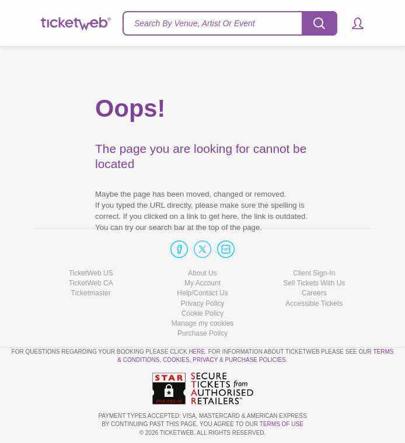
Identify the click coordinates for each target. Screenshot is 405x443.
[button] (352, 23)
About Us (202, 273)
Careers (314, 293)
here (196, 351)
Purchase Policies (255, 360)
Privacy (205, 360)
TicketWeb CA (91, 283)
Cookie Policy (202, 313)
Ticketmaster (91, 293)
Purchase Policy (202, 333)
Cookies (176, 360)
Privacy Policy (203, 303)
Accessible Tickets (314, 303)
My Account (202, 283)
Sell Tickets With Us (314, 283)
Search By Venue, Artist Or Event (194, 23)
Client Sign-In (314, 273)
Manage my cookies (203, 323)
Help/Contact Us (202, 293)
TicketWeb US (91, 273)
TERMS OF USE (281, 424)
